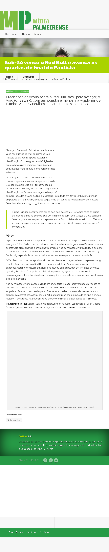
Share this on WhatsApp (19, 91)
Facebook (51, 460)
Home (9, 77)
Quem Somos (11, 34)
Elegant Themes (71, 544)
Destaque (28, 77)
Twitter (56, 460)
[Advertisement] (54, 129)
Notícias (26, 34)
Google (45, 460)
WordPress (102, 544)
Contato (37, 34)
